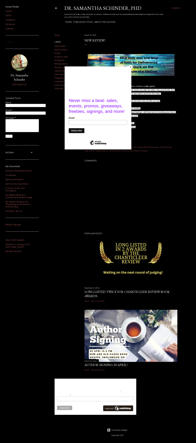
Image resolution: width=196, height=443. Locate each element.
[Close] (131, 67)
